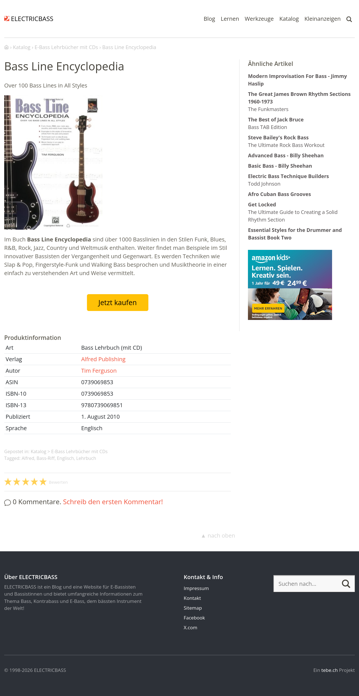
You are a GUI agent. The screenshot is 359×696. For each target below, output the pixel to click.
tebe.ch (329, 670)
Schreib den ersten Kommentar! (113, 501)
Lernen (230, 18)
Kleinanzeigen (322, 18)
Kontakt (192, 598)
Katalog (289, 18)
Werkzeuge (259, 18)
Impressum (196, 588)
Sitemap (193, 608)
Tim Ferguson (98, 370)
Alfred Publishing (103, 359)
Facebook (194, 617)
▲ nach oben (218, 535)
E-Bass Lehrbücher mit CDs (79, 451)
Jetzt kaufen (117, 302)
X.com (190, 627)
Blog (209, 18)
